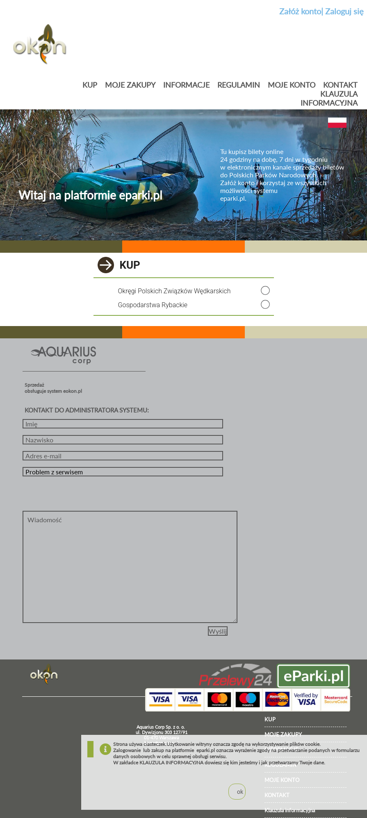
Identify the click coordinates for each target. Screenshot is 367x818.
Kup (89, 84)
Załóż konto (300, 11)
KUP (270, 719)
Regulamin (238, 84)
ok (240, 791)
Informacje (186, 84)
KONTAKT (340, 84)
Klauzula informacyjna (329, 98)
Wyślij (218, 631)
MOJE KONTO (291, 84)
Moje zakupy (130, 84)
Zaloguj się (344, 11)
